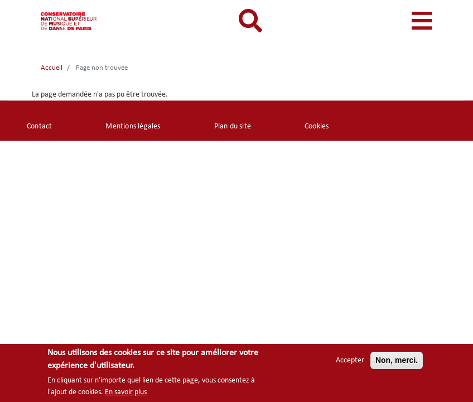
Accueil (51, 67)
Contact (39, 126)
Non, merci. (396, 361)
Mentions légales (132, 126)
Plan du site (232, 126)
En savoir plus (126, 393)
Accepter (350, 361)
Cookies (317, 126)
